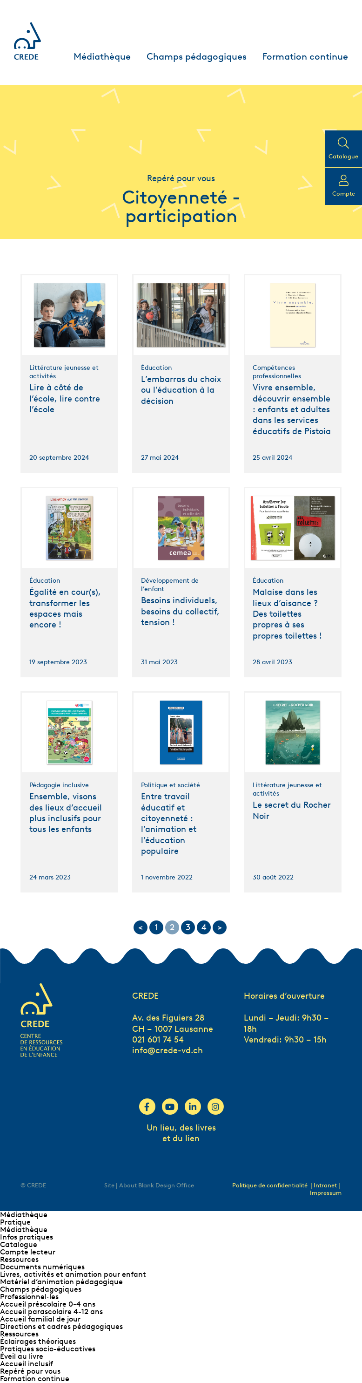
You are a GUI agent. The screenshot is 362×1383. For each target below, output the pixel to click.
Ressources (19, 1259)
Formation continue (305, 56)
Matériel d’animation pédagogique (61, 1281)
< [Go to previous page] (140, 927)
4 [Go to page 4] (204, 927)
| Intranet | (325, 1185)
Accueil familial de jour (40, 1319)
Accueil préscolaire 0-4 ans (47, 1304)
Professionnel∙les (29, 1296)
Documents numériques (42, 1266)
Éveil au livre (21, 1356)
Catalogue (18, 1244)
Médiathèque (102, 56)
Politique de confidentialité (270, 1185)
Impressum (326, 1192)
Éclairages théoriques (38, 1341)
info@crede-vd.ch (167, 1050)
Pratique (15, 1222)
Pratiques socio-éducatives (47, 1348)
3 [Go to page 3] (188, 927)
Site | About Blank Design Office (149, 1185)
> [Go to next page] (219, 927)
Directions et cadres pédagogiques (61, 1326)
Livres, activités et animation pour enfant (73, 1274)
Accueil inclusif (26, 1363)
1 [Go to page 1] (156, 927)
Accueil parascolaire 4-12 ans (51, 1311)
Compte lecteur (27, 1251)
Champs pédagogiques (197, 56)
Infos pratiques (26, 1237)
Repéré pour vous (30, 1371)
